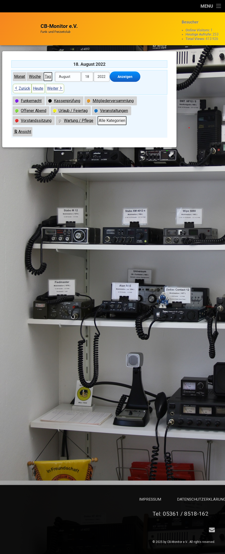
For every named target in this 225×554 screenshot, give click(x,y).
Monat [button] (19, 68)
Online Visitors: (198, 27)
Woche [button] (35, 68)
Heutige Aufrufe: (199, 31)
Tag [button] (48, 68)
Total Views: (196, 36)
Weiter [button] (55, 80)
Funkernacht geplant (207, 167)
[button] (29, 92)
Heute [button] (38, 80)
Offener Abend (203, 196)
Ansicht (23, 124)
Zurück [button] (22, 80)
